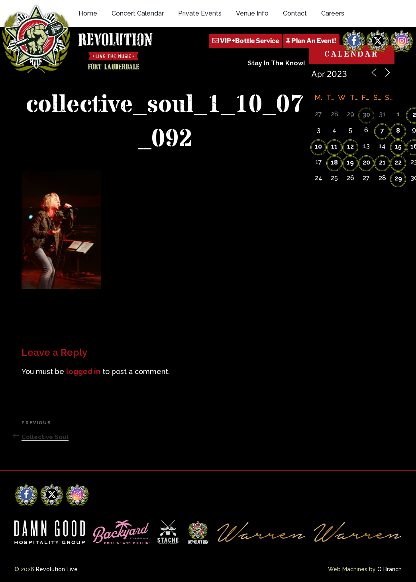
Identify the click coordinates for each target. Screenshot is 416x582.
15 (398, 146)
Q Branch (389, 569)
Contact (295, 13)
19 (350, 162)
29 (398, 178)
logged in (83, 371)
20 (366, 162)
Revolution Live (57, 569)
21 (382, 162)
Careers (332, 13)
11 (334, 146)
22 (398, 162)
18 (334, 162)
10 (318, 146)
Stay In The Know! (276, 63)
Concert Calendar (138, 13)
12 (350, 146)
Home (87, 13)
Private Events (200, 13)
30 (366, 114)
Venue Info (252, 13)
